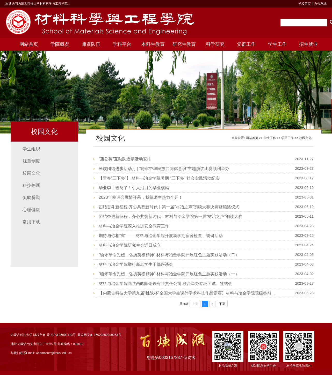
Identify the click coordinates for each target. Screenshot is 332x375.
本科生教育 (153, 44)
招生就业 (308, 44)
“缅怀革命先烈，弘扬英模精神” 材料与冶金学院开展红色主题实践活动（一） (169, 274)
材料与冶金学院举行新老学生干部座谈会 (136, 264)
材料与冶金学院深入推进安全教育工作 (134, 226)
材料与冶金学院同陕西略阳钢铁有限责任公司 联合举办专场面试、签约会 (165, 283)
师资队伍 (91, 44)
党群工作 (246, 44)
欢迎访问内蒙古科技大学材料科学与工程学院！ (38, 3)
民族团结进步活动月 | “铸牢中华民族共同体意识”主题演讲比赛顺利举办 (164, 168)
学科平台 (122, 44)
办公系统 (320, 3)
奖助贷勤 (31, 197)
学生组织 (31, 148)
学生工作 (277, 44)
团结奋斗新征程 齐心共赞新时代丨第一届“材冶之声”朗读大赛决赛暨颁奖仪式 (169, 207)
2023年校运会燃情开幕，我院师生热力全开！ (141, 197)
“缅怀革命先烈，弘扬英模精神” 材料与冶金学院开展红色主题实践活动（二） (169, 255)
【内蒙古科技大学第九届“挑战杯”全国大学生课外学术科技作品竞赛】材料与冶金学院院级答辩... (187, 293)
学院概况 (59, 44)
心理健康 (31, 209)
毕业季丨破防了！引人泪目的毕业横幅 (134, 188)
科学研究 (215, 44)
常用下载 (31, 221)
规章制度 (31, 161)
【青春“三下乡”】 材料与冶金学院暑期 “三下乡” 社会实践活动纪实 (159, 178)
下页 (222, 304)
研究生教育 (184, 44)
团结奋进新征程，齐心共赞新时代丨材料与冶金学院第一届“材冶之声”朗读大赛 (170, 216)
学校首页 (304, 3)
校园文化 (31, 173)
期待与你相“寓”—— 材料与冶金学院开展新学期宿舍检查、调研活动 (161, 235)
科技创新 (31, 185)
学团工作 (287, 138)
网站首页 (28, 44)
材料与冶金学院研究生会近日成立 (130, 245)
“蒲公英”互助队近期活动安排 (125, 159)
